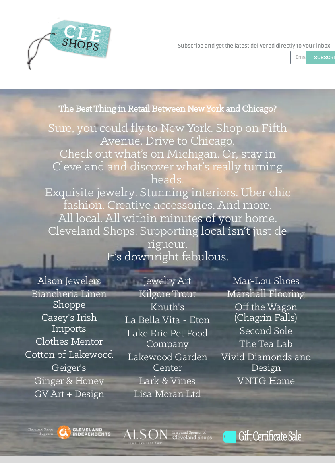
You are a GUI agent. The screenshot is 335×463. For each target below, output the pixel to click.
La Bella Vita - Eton (167, 320)
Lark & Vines (167, 381)
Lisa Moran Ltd (167, 394)
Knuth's (167, 307)
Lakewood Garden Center (167, 363)
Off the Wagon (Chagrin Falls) (265, 313)
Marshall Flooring (266, 294)
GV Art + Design (69, 394)
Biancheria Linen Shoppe (69, 300)
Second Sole (266, 331)
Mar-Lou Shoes (266, 281)
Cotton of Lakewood (69, 355)
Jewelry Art (167, 281)
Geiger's (69, 368)
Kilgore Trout (167, 294)
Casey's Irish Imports (69, 323)
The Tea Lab (265, 344)
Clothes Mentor (69, 342)
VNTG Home (266, 381)
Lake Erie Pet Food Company (167, 339)
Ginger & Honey (69, 381)
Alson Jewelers (69, 281)
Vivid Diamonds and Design (266, 363)
